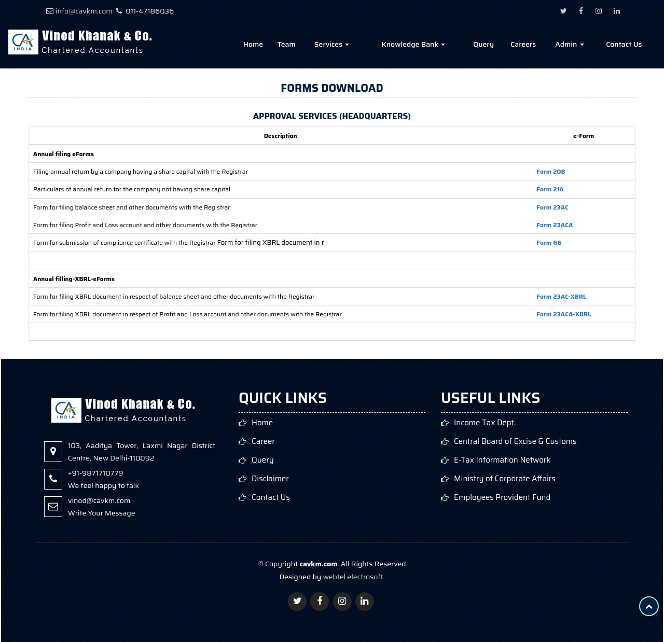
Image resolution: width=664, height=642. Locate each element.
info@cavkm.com (84, 11)
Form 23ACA (554, 225)
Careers (523, 44)
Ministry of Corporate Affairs (505, 479)
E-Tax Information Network (502, 460)
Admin (569, 44)
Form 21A (549, 189)
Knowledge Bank (413, 44)
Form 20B (550, 171)
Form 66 (548, 242)
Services (332, 44)
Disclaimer (270, 479)
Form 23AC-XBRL (561, 296)
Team (287, 44)
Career (263, 441)
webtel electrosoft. (353, 576)
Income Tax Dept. (485, 423)
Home (253, 44)
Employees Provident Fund (502, 497)
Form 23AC (552, 207)
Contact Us (624, 44)
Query (483, 44)
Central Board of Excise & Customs (515, 441)
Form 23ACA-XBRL (563, 314)
